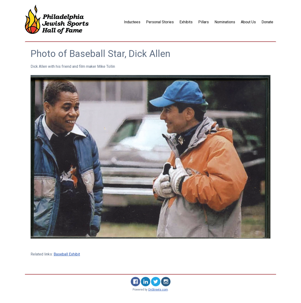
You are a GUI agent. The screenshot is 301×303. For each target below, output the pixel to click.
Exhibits (186, 22)
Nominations (224, 22)
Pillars (203, 22)
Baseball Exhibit (67, 254)
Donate (267, 22)
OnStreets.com (158, 289)
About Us (248, 22)
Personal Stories (160, 22)
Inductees (132, 22)
